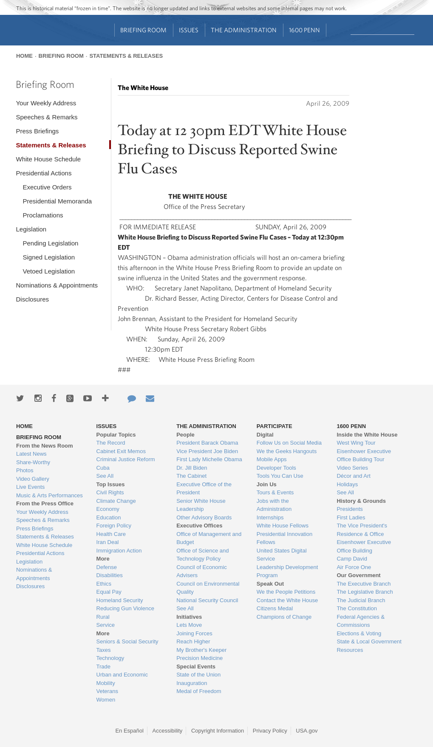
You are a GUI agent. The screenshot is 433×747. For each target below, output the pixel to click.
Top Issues (110, 484)
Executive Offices (199, 525)
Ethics (103, 584)
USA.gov (306, 730)
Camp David (352, 558)
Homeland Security (119, 600)
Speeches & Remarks (46, 117)
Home (24, 56)
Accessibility (168, 730)
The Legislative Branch (365, 592)
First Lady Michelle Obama (209, 459)
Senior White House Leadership (201, 505)
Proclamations (43, 215)
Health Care (111, 534)
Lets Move (189, 625)
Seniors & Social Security (127, 641)
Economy (107, 509)
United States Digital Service (282, 554)
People (185, 434)
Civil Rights (110, 492)
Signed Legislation (49, 257)
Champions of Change (284, 617)
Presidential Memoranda (57, 201)
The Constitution (357, 608)
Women (106, 699)
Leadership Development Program (287, 571)
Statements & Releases (126, 56)
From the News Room (44, 446)
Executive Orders (47, 187)
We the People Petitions (286, 592)
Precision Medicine (199, 658)
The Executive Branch (364, 584)
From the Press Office (45, 503)
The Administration (244, 30)
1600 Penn (304, 30)
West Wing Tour (356, 443)
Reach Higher (193, 641)
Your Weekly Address (46, 103)
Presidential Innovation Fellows (285, 538)
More (103, 558)
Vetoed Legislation (49, 271)
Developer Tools (276, 468)
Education (108, 517)
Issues (188, 30)
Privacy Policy (270, 730)
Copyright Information (217, 730)
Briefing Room (143, 30)
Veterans (107, 691)
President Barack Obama (207, 443)
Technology (110, 658)
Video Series (352, 468)
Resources (350, 650)
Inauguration (191, 683)
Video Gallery (32, 479)
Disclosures (32, 299)
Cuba (103, 468)
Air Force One (354, 567)
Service (105, 625)
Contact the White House (287, 600)
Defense (106, 567)
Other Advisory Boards (204, 517)
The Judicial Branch (361, 600)
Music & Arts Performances (49, 495)
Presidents (349, 509)
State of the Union (198, 674)
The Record (110, 443)
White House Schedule (48, 159)
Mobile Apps (272, 459)
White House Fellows (282, 525)
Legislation (31, 229)
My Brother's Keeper (201, 650)
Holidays (347, 484)
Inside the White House (367, 434)
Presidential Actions (43, 173)
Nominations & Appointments (57, 285)
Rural (103, 617)
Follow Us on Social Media (289, 443)
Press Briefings (37, 131)
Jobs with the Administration (274, 505)
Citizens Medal (275, 608)
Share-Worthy (33, 462)
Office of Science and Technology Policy (202, 554)
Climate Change (116, 501)
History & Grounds (361, 501)
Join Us (267, 484)
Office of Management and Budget (208, 538)
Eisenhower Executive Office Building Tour (364, 455)
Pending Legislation (50, 243)
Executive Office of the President (204, 488)
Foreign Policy (113, 525)
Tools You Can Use (280, 476)
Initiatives (189, 617)
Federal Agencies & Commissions (361, 621)
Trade (103, 666)
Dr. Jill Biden (191, 468)
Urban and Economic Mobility (122, 678)
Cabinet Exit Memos (121, 451)
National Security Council (207, 600)
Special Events (195, 666)
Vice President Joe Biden (207, 451)
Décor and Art (354, 476)
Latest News (31, 454)
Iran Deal (107, 542)
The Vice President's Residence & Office (362, 529)
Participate (274, 426)
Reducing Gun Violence (125, 608)
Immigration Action (119, 550)
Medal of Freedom (198, 691)
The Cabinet (191, 476)
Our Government (358, 575)
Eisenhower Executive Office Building (364, 546)
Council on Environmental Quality (207, 588)
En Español (129, 730)
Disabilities (109, 575)
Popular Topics (116, 434)
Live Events (30, 487)
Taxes (103, 650)
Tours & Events (275, 492)
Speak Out (270, 584)
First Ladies (351, 517)
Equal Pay (109, 592)
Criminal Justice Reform (125, 459)
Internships (270, 517)
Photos (24, 470)
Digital (265, 434)
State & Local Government (369, 641)
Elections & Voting (359, 633)
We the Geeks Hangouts (287, 451)
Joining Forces (194, 633)
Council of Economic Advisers (201, 571)
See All (104, 476)
